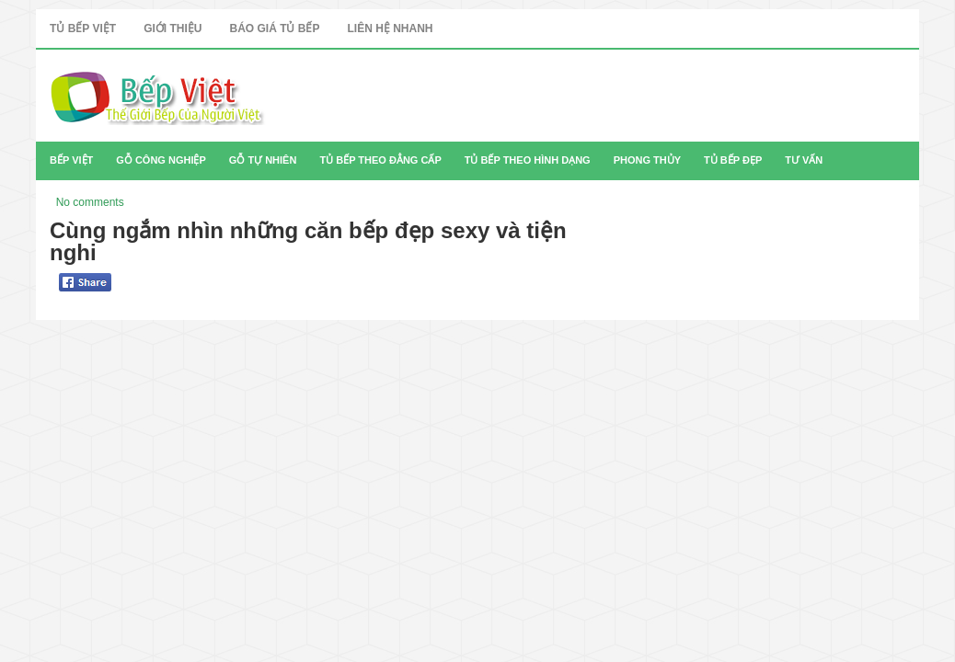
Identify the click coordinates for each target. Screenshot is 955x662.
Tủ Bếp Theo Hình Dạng (528, 160)
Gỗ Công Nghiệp (161, 160)
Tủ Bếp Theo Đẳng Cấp (380, 160)
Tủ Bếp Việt (83, 28)
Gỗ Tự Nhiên (263, 160)
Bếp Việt (71, 160)
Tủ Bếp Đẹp (733, 160)
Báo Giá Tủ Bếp (274, 28)
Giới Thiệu (172, 28)
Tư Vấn (804, 160)
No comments (90, 202)
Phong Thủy (647, 160)
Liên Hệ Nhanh (389, 28)
